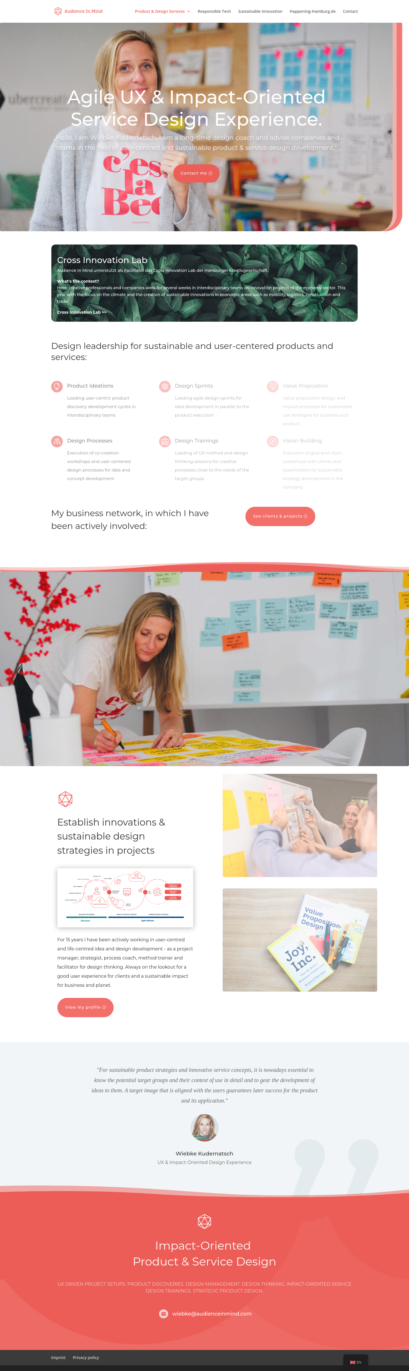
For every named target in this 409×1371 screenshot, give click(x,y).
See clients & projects (277, 516)
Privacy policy (86, 1357)
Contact (350, 11)
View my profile (83, 1007)
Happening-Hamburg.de (313, 11)
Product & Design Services (160, 11)
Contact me (182, 173)
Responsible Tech (214, 11)
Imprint (58, 1357)
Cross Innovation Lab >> (82, 312)
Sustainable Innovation (260, 11)
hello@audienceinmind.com (198, 1324)
